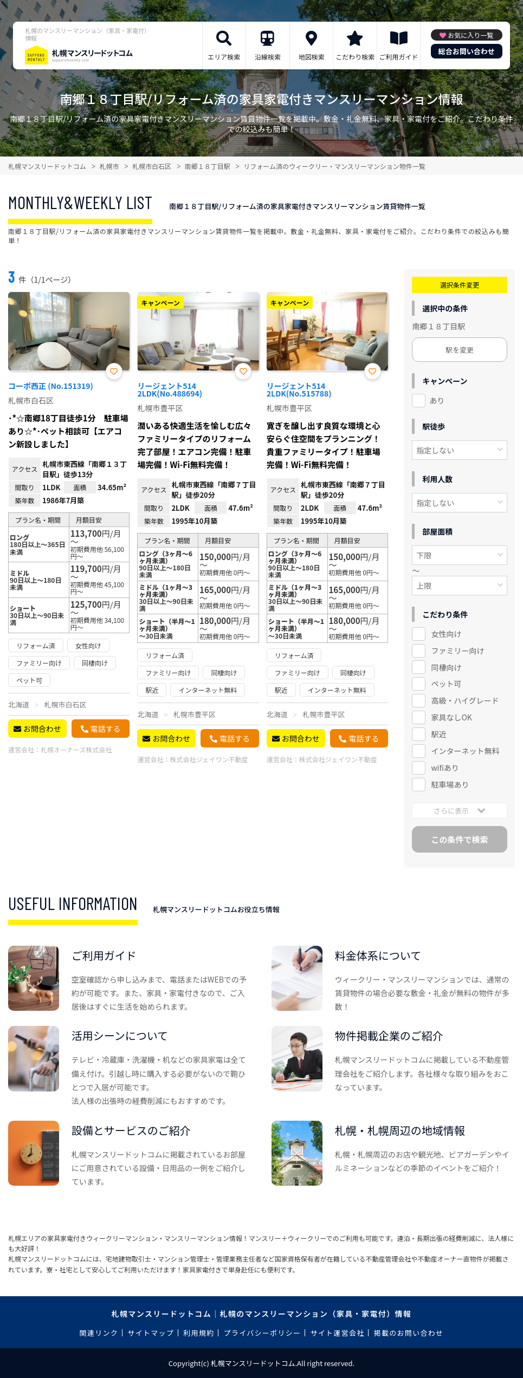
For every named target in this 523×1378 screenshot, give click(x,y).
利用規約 (198, 1332)
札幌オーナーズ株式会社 (76, 749)
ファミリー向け (457, 650)
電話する (106, 728)
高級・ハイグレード (465, 700)
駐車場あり (450, 784)
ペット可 (446, 683)
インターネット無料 (465, 750)
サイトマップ (150, 1332)
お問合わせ (42, 728)
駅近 (438, 734)
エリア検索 (224, 56)
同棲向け (446, 667)
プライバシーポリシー (262, 1332)
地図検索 (312, 56)
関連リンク (99, 1332)
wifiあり (445, 767)
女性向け (446, 633)
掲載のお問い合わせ (409, 1332)
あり (436, 400)
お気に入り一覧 (470, 35)
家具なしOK (451, 717)
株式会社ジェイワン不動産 (209, 759)
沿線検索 (268, 56)
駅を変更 (459, 349)
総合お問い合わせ (466, 51)
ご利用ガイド (398, 56)
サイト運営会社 (337, 1332)
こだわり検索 (355, 56)
